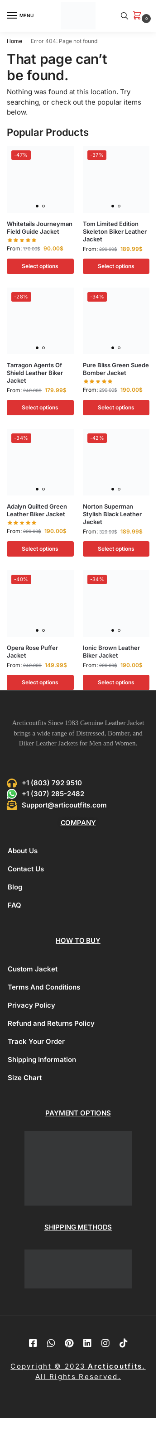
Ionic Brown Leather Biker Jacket (111, 651)
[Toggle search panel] (124, 16)
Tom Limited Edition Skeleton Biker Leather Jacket (115, 231)
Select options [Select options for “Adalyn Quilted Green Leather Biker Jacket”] (40, 548)
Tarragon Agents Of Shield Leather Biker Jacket (35, 372)
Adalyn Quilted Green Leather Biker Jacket (37, 510)
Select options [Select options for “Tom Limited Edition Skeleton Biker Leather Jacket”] (116, 266)
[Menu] (20, 16)
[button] (139, 16)
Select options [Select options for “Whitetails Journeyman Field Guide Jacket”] (40, 266)
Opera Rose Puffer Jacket (32, 651)
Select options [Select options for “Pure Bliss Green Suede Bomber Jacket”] (116, 407)
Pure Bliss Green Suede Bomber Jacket (116, 368)
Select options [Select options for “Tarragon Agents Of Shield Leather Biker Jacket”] (40, 407)
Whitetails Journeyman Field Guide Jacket (39, 227)
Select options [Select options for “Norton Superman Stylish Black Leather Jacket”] (116, 548)
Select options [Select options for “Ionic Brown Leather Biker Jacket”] (116, 682)
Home (14, 41)
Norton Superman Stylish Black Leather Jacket (112, 514)
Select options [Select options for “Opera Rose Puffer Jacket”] (40, 682)
